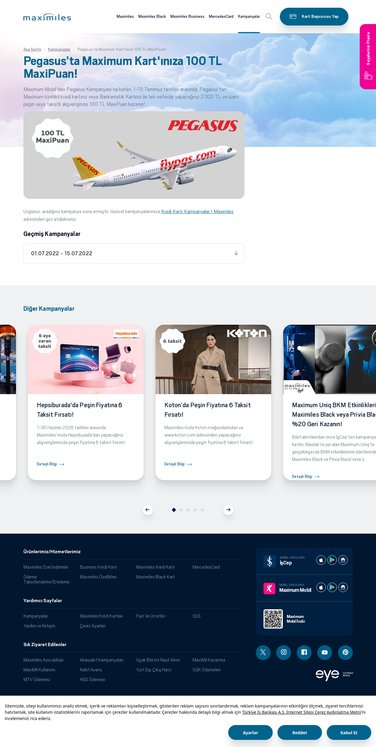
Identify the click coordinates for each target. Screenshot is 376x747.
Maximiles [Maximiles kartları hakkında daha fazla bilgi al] (125, 16)
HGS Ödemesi (92, 679)
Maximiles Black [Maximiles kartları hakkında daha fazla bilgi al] (152, 16)
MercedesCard (206, 567)
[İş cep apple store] (321, 560)
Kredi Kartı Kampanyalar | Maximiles (197, 211)
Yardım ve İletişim (39, 625)
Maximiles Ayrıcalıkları (43, 659)
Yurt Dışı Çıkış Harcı (154, 669)
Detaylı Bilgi (47, 464)
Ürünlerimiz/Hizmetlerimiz (52, 551)
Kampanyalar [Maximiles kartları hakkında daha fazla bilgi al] (249, 16)
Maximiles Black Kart (155, 576)
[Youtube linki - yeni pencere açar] (324, 652)
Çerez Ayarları (92, 625)
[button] (47, 16)
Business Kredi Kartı (98, 567)
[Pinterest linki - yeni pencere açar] (345, 652)
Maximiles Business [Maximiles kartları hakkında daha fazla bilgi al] (187, 16)
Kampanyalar (35, 615)
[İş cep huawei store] (343, 560)
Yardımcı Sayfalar (42, 600)
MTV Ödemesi (36, 679)
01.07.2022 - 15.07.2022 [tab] (62, 253)
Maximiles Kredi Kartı (155, 567)
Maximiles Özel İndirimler (45, 567)
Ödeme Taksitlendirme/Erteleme (46, 579)
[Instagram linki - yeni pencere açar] (283, 652)
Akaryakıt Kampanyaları (101, 659)
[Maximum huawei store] (343, 587)
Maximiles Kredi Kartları (101, 615)
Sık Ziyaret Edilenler (44, 644)
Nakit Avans (91, 669)
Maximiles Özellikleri (98, 576)
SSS (197, 615)
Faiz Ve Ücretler (150, 615)
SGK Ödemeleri (206, 669)
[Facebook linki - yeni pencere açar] (304, 652)
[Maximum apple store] (321, 587)
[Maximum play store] (332, 587)
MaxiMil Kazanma (209, 659)
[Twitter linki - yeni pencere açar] (263, 652)
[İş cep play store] (332, 560)
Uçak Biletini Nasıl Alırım (158, 659)
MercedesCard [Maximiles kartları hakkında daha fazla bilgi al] (221, 16)
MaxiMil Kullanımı (39, 669)
